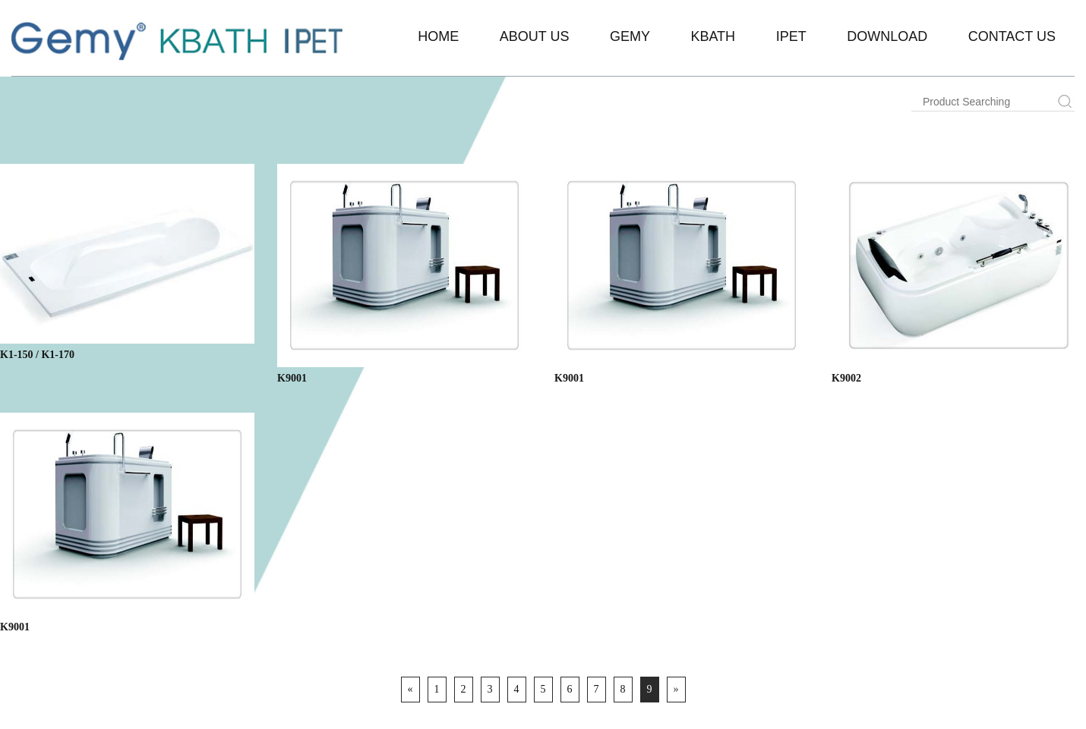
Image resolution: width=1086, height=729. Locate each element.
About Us (535, 36)
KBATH (712, 36)
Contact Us (1012, 36)
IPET (791, 36)
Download (887, 36)
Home (438, 36)
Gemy (630, 36)
